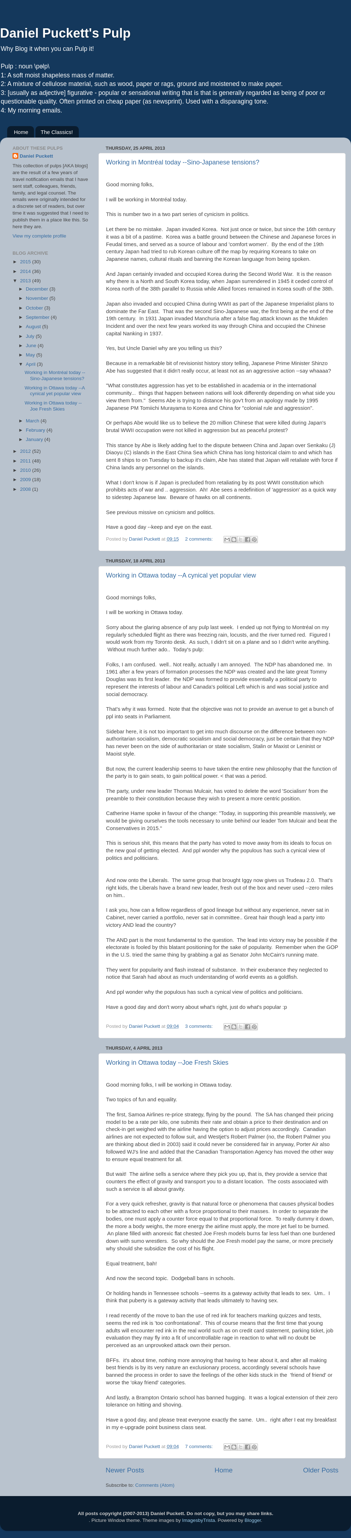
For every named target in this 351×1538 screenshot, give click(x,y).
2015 (26, 261)
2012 (26, 451)
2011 (26, 461)
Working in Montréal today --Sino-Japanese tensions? (182, 162)
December (37, 289)
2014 (26, 271)
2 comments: (199, 539)
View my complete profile (39, 236)
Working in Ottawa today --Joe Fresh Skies (167, 1062)
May (31, 355)
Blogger (253, 1520)
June (32, 345)
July (31, 336)
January (35, 439)
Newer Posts (125, 1470)
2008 (26, 489)
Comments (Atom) (155, 1485)
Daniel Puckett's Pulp (65, 33)
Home (21, 132)
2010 (26, 470)
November (37, 298)
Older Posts (320, 1470)
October (35, 308)
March (33, 420)
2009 (26, 479)
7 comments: (199, 1446)
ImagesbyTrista (198, 1520)
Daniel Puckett (36, 156)
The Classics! (57, 132)
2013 (26, 280)
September (38, 317)
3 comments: (199, 1026)
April (31, 364)
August (34, 326)
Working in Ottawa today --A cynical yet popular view (181, 575)
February (36, 430)
